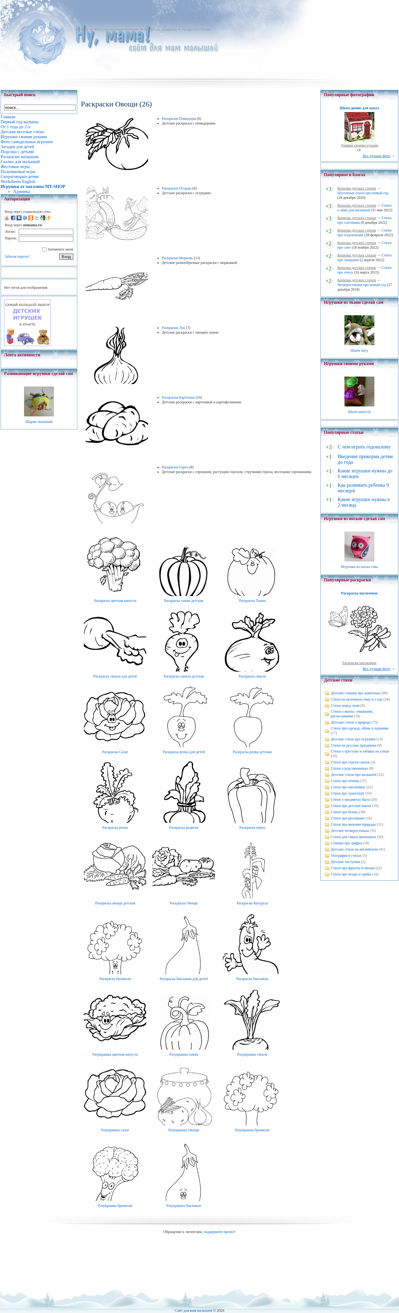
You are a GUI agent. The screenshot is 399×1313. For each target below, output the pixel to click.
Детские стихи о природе (351, 722)
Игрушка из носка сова (359, 567)
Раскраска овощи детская (115, 903)
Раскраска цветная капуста (115, 600)
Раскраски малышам (160, 29)
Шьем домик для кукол (359, 108)
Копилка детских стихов (356, 188)
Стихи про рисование (348, 818)
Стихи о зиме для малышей (364, 207)
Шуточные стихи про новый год (362, 193)
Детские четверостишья (350, 830)
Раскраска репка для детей (184, 752)
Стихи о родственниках (349, 768)
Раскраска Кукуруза (252, 903)
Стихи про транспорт (347, 793)
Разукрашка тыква (183, 1054)
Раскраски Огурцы (176, 188)
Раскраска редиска (183, 827)
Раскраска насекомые (359, 593)
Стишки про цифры (346, 843)
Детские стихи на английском (354, 849)
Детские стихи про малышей (354, 774)
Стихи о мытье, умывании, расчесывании (352, 713)
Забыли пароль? (17, 256)
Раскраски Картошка (178, 397)
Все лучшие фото (376, 156)
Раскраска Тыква (252, 600)
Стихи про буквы (344, 812)
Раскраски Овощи (196, 29)
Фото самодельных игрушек (116, 29)
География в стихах (346, 855)
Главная (81, 29)
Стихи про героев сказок (350, 762)
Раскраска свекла (252, 676)
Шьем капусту (359, 412)
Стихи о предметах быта (350, 799)
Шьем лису (359, 350)
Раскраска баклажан (252, 979)
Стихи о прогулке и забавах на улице (360, 751)
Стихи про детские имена (351, 806)
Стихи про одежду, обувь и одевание (360, 728)
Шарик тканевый (38, 422)
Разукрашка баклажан (183, 1205)
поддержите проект (219, 1232)
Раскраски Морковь (177, 258)
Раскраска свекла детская (184, 676)
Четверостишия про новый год (361, 285)
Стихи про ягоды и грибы (351, 874)
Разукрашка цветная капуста (115, 1054)
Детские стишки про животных (356, 693)
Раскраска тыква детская (183, 600)
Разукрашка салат (115, 1130)
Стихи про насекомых (348, 787)
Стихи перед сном (345, 705)
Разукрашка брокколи (252, 1130)
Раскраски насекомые (359, 663)
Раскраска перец (252, 827)
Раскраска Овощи (184, 903)
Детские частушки (345, 862)
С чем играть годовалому (364, 446)
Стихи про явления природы (353, 824)
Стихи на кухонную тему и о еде (356, 699)
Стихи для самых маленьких (353, 837)
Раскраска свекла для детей (115, 676)
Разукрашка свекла (252, 1054)
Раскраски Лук (173, 328)
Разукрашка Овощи (183, 1130)
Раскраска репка (115, 827)
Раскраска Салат (115, 752)
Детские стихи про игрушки (353, 739)
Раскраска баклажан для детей (184, 979)
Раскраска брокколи (115, 979)
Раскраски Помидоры (179, 118)
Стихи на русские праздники (353, 745)
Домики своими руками (359, 145)
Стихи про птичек (345, 781)
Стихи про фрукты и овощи (353, 868)
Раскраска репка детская (252, 752)
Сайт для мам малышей (193, 1310)
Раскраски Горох (175, 467)
